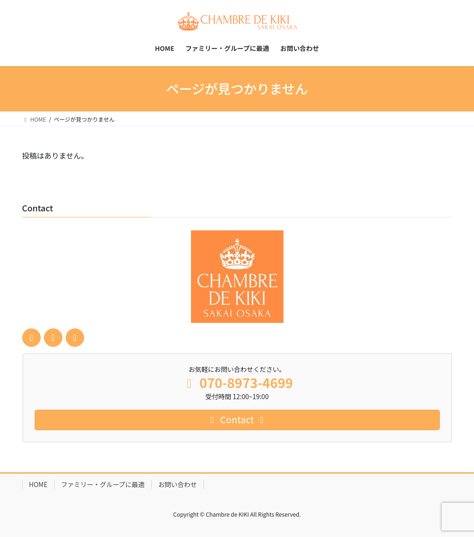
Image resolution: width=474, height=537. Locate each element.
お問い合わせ (177, 484)
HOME (38, 484)
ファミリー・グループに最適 (103, 484)
